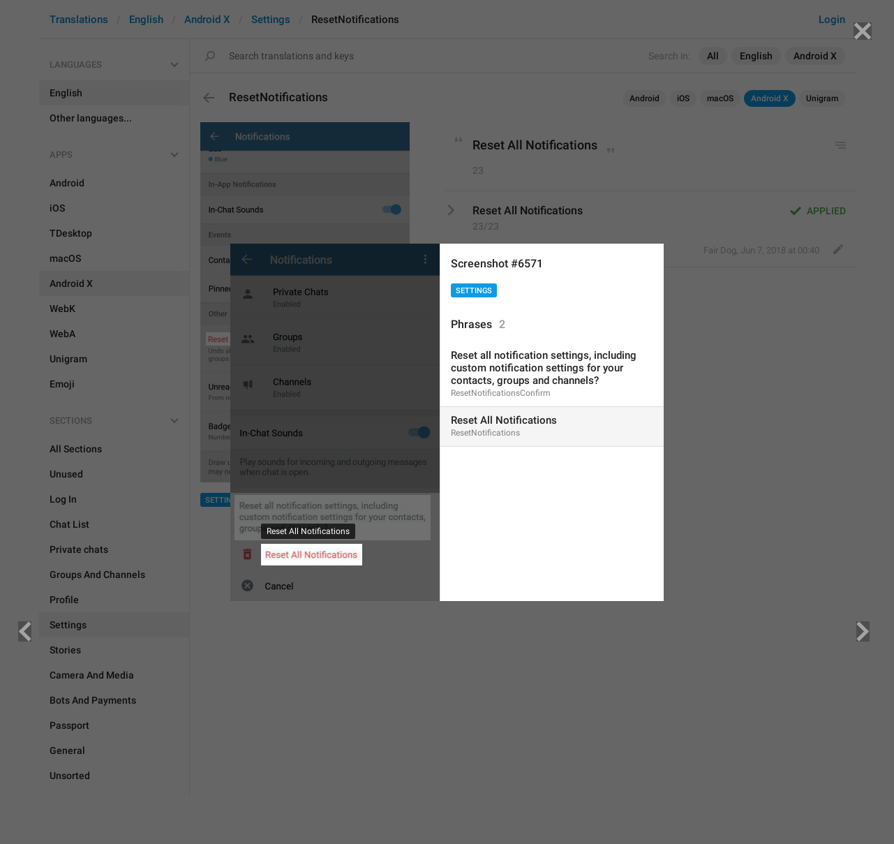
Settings (474, 290)
